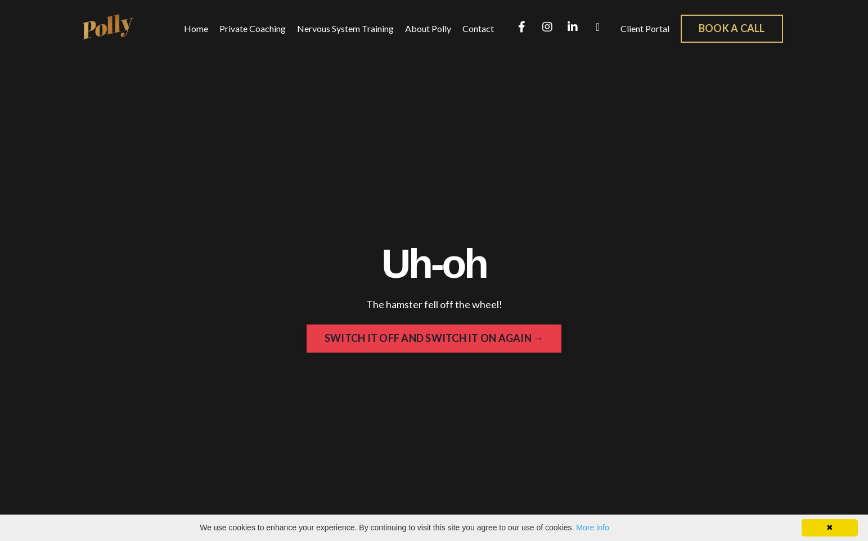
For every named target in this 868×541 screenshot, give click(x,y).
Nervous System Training (345, 28)
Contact (478, 28)
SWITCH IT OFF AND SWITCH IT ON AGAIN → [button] (434, 338)
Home (196, 28)
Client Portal (644, 28)
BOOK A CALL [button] (732, 28)
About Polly (428, 28)
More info (592, 527)
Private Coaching (252, 28)
